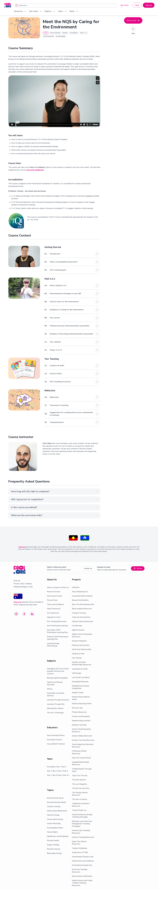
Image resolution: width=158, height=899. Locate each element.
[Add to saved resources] (133, 29)
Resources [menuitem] (20, 11)
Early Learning (55, 33)
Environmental (49, 36)
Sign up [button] (149, 5)
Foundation (74, 33)
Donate (137, 568)
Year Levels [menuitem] (35, 11)
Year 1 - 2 (83, 33)
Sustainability (60, 36)
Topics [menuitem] (62, 11)
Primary (65, 33)
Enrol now (133, 20)
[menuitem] (7, 5)
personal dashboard (35, 170)
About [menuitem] (74, 11)
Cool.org (22, 547)
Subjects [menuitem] (50, 11)
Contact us (88, 568)
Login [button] (137, 5)
